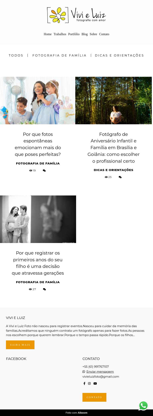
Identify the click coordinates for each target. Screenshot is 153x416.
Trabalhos (60, 34)
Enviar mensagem (100, 371)
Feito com (76, 412)
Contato (104, 34)
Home (48, 34)
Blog (84, 34)
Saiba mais (20, 344)
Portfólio (73, 34)
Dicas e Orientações (119, 55)
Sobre (93, 34)
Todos (16, 55)
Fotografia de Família (59, 55)
